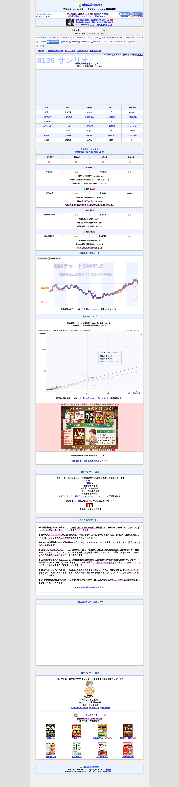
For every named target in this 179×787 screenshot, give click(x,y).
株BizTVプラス (84, 602)
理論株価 (41, 37)
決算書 (115, 55)
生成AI (103, 37)
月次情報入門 (102, 757)
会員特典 (123, 16)
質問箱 (139, 16)
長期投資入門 (128, 757)
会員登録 (124, 14)
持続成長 (112, 117)
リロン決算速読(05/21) (95, 16)
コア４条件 (47, 117)
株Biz (40, 51)
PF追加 (139, 55)
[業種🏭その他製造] (101, 14)
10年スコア (47, 126)
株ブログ (105, 708)
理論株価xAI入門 (100, 738)
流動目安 (89, 135)
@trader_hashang (79, 708)
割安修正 (90, 117)
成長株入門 (77, 757)
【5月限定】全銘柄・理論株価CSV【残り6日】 (92, 20)
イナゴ (133, 126)
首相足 (132, 42)
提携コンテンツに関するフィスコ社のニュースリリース (83, 496)
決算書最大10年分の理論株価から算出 (89, 152)
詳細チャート (78, 37)
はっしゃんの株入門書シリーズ (89, 715)
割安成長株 (52, 42)
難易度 (46, 135)
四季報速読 (83, 42)
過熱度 (69, 135)
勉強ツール (121, 42)
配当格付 (52, 37)
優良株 (63, 42)
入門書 (40, 46)
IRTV (80, 501)
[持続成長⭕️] (83, 51)
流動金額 (111, 135)
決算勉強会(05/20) (76, 16)
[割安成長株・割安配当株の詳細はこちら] (89, 461)
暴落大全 (51, 738)
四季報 (123, 55)
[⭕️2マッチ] (70, 51)
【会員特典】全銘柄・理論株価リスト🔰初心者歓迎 (94, 22)
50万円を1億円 (126, 738)
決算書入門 (51, 757)
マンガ (139, 37)
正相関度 (69, 117)
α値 (69, 126)
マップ (90, 37)
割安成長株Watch (92, 4)
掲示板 (131, 55)
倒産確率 (95, 42)
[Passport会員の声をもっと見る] (89, 587)
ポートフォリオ (43, 16)
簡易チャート (64, 37)
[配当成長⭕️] (95, 51)
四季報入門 (77, 738)
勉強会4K (117, 37)
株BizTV (94, 708)
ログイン (136, 14)
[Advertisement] (89, 87)
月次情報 (41, 42)
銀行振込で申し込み (104, 25)
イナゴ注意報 (108, 42)
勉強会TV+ (129, 37)
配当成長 (133, 117)
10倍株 (73, 42)
